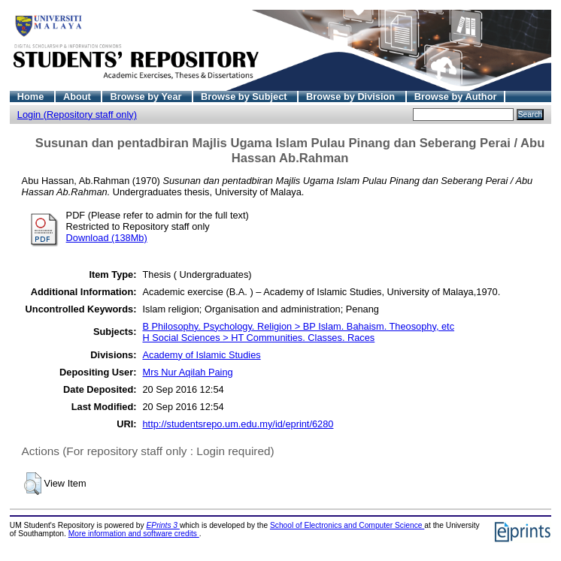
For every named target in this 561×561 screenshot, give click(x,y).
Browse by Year (147, 96)
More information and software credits (133, 533)
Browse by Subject (245, 96)
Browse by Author (455, 96)
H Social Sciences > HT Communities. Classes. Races (258, 337)
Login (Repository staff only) (77, 114)
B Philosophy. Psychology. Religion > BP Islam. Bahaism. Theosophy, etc (298, 326)
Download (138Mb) (106, 237)
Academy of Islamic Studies (201, 354)
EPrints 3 (163, 525)
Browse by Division (352, 96)
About (78, 96)
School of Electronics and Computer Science (347, 525)
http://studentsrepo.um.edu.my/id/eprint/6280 (237, 424)
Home (32, 96)
